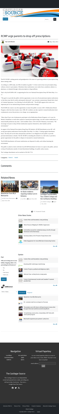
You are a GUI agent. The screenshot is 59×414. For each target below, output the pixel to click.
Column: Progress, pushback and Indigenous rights (36, 269)
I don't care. (5, 274)
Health (16, 157)
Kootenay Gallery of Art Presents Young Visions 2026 (37, 235)
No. (4, 270)
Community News (8, 357)
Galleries (9, 359)
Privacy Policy (26, 406)
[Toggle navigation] (5, 19)
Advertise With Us (7, 406)
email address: (35, 363)
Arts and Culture (22, 355)
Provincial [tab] (22, 292)
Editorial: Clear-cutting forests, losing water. (35, 274)
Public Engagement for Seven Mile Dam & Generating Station (39, 241)
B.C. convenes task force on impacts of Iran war (36, 302)
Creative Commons (36, 406)
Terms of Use (17, 406)
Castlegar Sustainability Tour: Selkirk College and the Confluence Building (48, 196)
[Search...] (48, 19)
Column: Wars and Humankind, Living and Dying (36, 219)
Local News (9, 355)
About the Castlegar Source (49, 406)
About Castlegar (29, 409)
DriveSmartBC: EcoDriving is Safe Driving (34, 264)
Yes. (4, 267)
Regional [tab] (29, 292)
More (55, 246)
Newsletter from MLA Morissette (32, 297)
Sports (22, 359)
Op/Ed (22, 357)
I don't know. (6, 272)
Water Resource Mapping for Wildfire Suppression (37, 225)
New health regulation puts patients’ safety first (36, 319)
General (11, 157)
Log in (38, 411)
